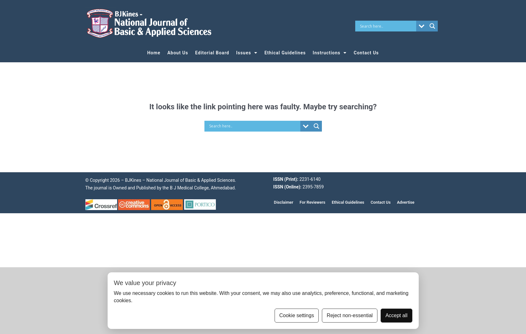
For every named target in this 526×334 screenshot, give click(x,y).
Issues (246, 52)
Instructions (330, 52)
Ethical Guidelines (285, 52)
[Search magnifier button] (432, 26)
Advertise (406, 202)
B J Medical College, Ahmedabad (202, 187)
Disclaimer (283, 202)
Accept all (396, 315)
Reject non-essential (350, 315)
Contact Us (366, 52)
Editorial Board (212, 52)
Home (154, 52)
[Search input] (387, 26)
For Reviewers (312, 202)
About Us (177, 52)
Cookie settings (296, 315)
